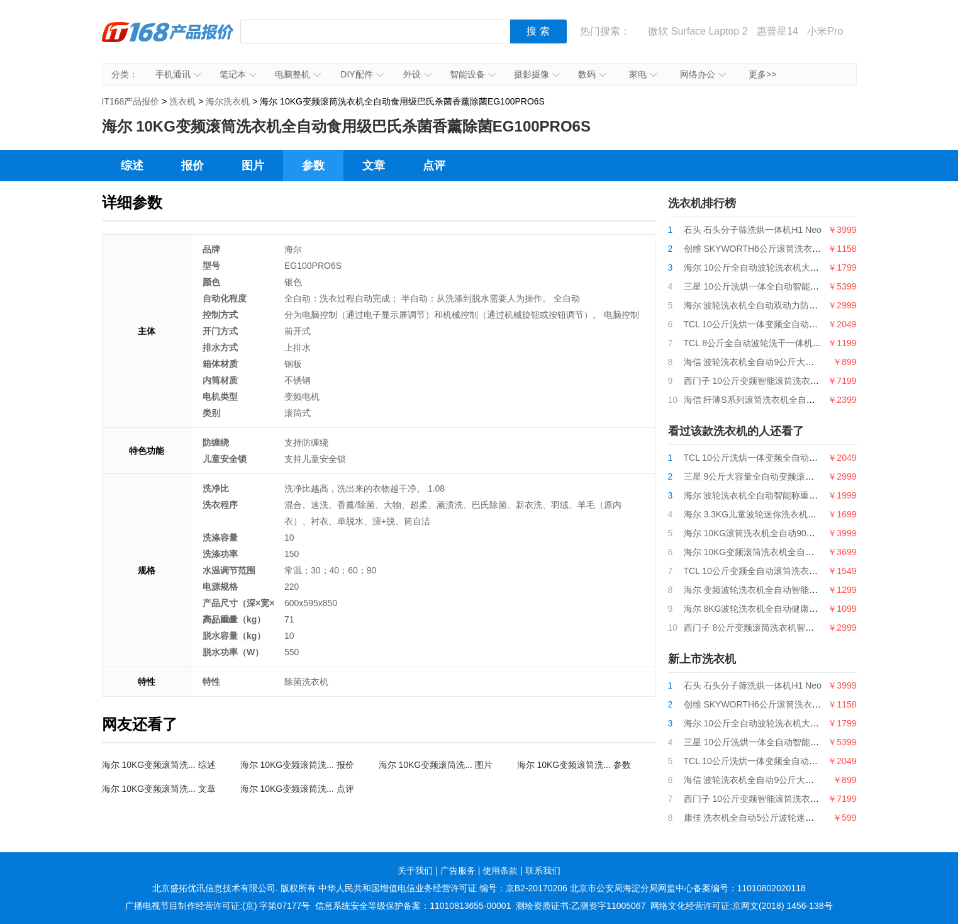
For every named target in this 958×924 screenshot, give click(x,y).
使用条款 (500, 870)
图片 (253, 165)
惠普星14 (777, 31)
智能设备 (473, 74)
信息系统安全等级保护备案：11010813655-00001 (413, 906)
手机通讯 (178, 74)
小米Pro (825, 31)
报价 (192, 165)
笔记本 (238, 74)
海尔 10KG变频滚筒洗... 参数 (574, 765)
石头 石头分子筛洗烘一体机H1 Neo (753, 230)
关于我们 (415, 870)
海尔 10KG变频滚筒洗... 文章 (159, 789)
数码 (592, 74)
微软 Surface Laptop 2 (697, 31)
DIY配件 (361, 74)
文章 (373, 165)
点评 (434, 165)
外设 (417, 74)
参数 (313, 165)
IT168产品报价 (168, 40)
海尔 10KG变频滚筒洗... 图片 (436, 765)
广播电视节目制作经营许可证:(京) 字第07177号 (217, 906)
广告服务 (458, 870)
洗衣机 (182, 101)
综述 (132, 165)
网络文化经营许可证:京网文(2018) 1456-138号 (741, 906)
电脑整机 (298, 74)
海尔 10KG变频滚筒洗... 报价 (297, 765)
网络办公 (703, 74)
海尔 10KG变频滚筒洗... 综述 (159, 765)
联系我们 (542, 870)
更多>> (762, 74)
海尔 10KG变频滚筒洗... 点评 (297, 789)
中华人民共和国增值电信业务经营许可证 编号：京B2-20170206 (442, 888)
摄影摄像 (537, 74)
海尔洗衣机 (228, 101)
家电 (643, 74)
